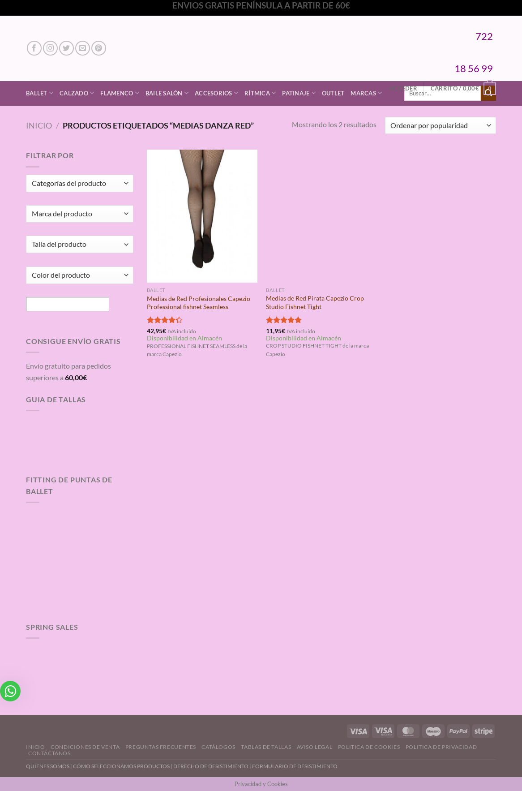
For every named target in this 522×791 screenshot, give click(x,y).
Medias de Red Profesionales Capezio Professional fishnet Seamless (198, 303)
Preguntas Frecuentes (160, 747)
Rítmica (260, 93)
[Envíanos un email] (82, 48)
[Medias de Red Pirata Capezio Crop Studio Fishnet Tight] (321, 216)
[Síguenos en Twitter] (66, 48)
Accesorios (216, 93)
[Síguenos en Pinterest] (98, 48)
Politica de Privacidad (441, 747)
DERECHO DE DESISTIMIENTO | (212, 766)
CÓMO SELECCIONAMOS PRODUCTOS (121, 766)
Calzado (77, 93)
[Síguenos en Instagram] (50, 48)
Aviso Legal (315, 747)
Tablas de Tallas (266, 747)
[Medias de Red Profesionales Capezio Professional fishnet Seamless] (202, 216)
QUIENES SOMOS (47, 766)
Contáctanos (49, 753)
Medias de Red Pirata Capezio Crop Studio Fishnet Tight (315, 302)
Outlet (333, 93)
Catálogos (218, 747)
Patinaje (299, 93)
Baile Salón (166, 93)
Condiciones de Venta (85, 747)
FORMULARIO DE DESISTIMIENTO (295, 766)
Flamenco (119, 93)
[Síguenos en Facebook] (34, 48)
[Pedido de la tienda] (440, 125)
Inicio (39, 125)
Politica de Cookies (369, 747)
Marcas (366, 93)
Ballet (39, 93)
